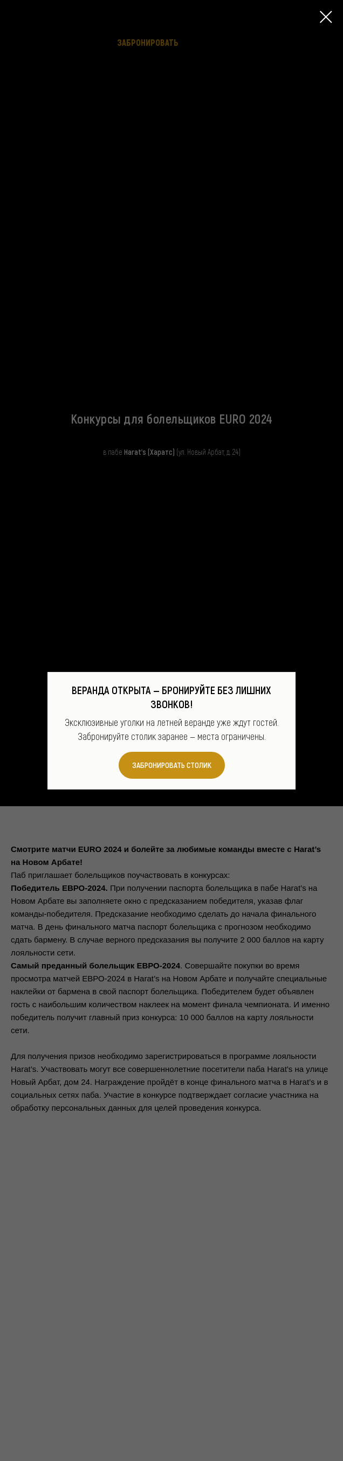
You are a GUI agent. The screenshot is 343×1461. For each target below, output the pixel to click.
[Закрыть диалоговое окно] (326, 17)
